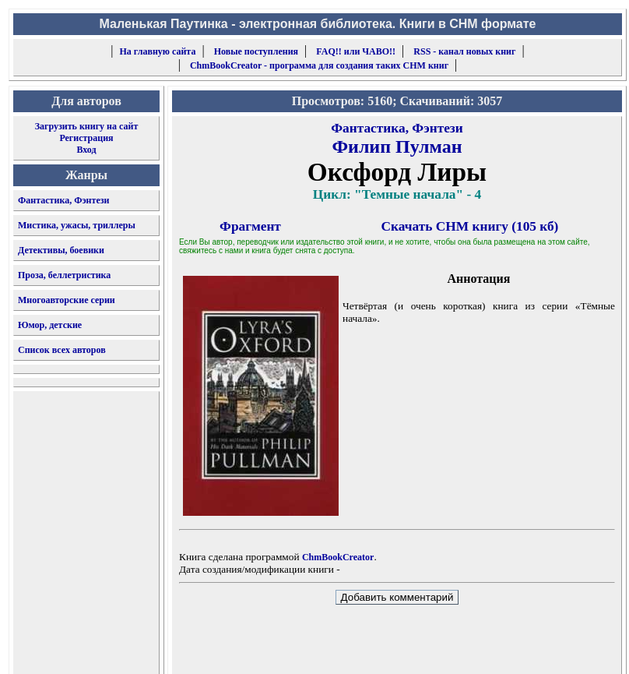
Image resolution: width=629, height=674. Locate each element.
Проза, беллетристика (64, 275)
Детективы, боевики (61, 250)
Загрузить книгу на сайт (87, 126)
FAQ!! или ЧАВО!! (355, 51)
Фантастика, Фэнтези (64, 200)
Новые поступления (256, 51)
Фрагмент (250, 226)
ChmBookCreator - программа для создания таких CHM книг (319, 65)
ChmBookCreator (338, 557)
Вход (86, 149)
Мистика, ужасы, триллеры (76, 225)
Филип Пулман (397, 146)
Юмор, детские (50, 324)
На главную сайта (158, 51)
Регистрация (86, 137)
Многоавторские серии (66, 300)
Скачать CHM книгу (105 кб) (470, 226)
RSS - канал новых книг (464, 51)
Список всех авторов (62, 349)
